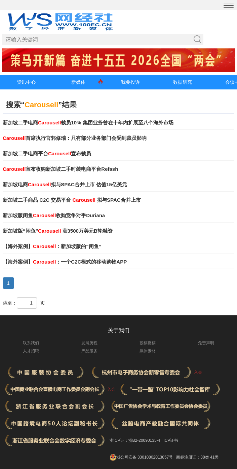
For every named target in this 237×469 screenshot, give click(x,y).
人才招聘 (31, 351)
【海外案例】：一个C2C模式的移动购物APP (65, 262)
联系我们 (31, 343)
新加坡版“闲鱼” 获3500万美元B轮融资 (58, 231)
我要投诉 (130, 82)
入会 (198, 372)
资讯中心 (26, 82)
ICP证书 (170, 440)
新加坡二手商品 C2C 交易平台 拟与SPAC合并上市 (72, 200)
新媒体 (78, 82)
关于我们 (118, 330)
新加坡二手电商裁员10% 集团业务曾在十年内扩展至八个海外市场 (88, 122)
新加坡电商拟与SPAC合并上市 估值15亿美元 (65, 184)
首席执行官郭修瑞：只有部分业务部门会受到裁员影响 (75, 138)
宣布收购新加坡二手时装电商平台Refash (60, 169)
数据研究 (182, 82)
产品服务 (89, 351)
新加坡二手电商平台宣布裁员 (47, 153)
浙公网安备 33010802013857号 (144, 457)
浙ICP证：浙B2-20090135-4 (135, 440)
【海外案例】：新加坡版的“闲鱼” (52, 246)
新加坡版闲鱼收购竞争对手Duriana (54, 215)
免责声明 (206, 343)
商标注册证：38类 (193, 457)
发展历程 (89, 343)
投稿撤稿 (148, 343)
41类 (214, 457)
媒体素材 (148, 351)
